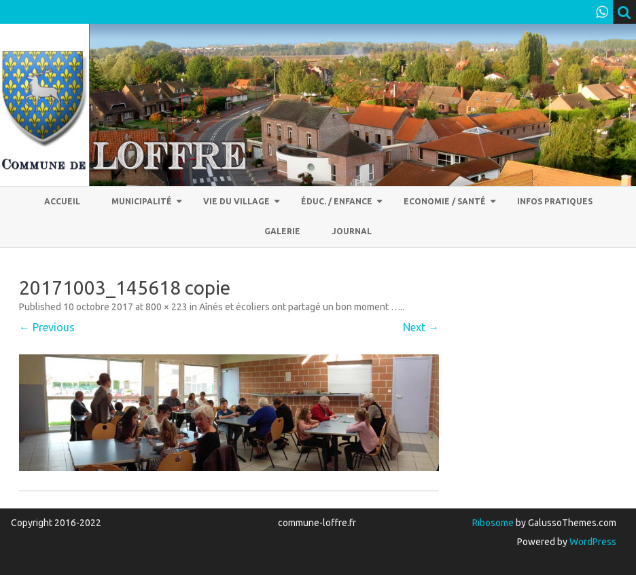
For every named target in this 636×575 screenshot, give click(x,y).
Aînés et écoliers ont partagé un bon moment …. (300, 306)
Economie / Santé (445, 201)
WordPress (591, 541)
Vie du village (236, 201)
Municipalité (141, 201)
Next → (421, 327)
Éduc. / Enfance (336, 201)
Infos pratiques (555, 201)
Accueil (62, 201)
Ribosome (493, 522)
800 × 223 (166, 306)
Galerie (282, 231)
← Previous (47, 327)
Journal (352, 231)
